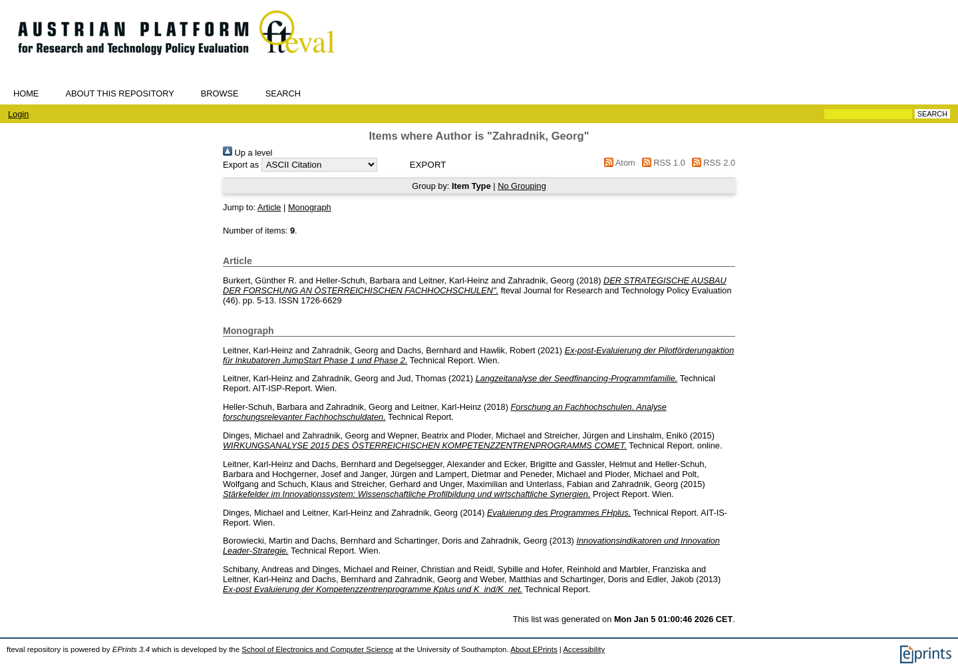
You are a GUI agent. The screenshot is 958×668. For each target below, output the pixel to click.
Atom (617, 163)
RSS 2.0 (711, 163)
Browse (220, 93)
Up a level (247, 153)
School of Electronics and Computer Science (317, 649)
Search (283, 93)
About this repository (119, 93)
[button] (428, 164)
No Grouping (522, 186)
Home (26, 93)
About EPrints (533, 649)
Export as (241, 165)
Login (18, 114)
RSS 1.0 (661, 163)
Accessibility (584, 649)
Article (269, 207)
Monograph (309, 207)
